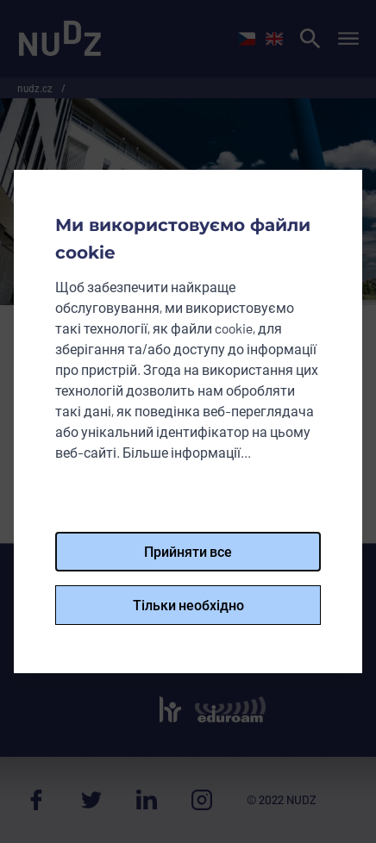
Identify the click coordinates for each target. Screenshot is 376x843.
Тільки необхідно (188, 604)
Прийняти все (188, 551)
